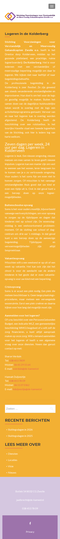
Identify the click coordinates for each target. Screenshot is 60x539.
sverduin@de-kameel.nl (26, 368)
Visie (10, 466)
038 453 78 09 (17, 380)
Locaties (12, 459)
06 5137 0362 (21, 384)
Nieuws (12, 472)
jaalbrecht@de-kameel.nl (30, 499)
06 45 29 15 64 (22, 364)
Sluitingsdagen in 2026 (20, 429)
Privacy (30, 531)
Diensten (13, 453)
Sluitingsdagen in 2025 (20, 435)
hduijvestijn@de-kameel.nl (27, 389)
